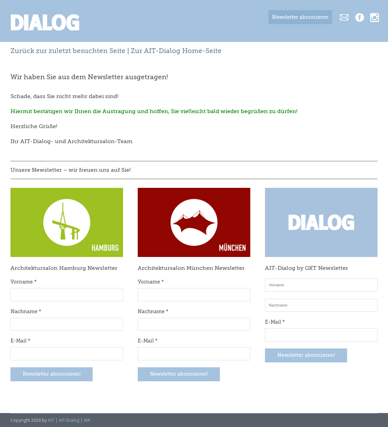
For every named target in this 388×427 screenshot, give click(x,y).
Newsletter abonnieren (300, 17)
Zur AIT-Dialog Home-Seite (176, 51)
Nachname (25, 311)
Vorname (23, 282)
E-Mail (20, 341)
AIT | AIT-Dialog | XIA (69, 420)
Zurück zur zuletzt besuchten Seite (67, 51)
